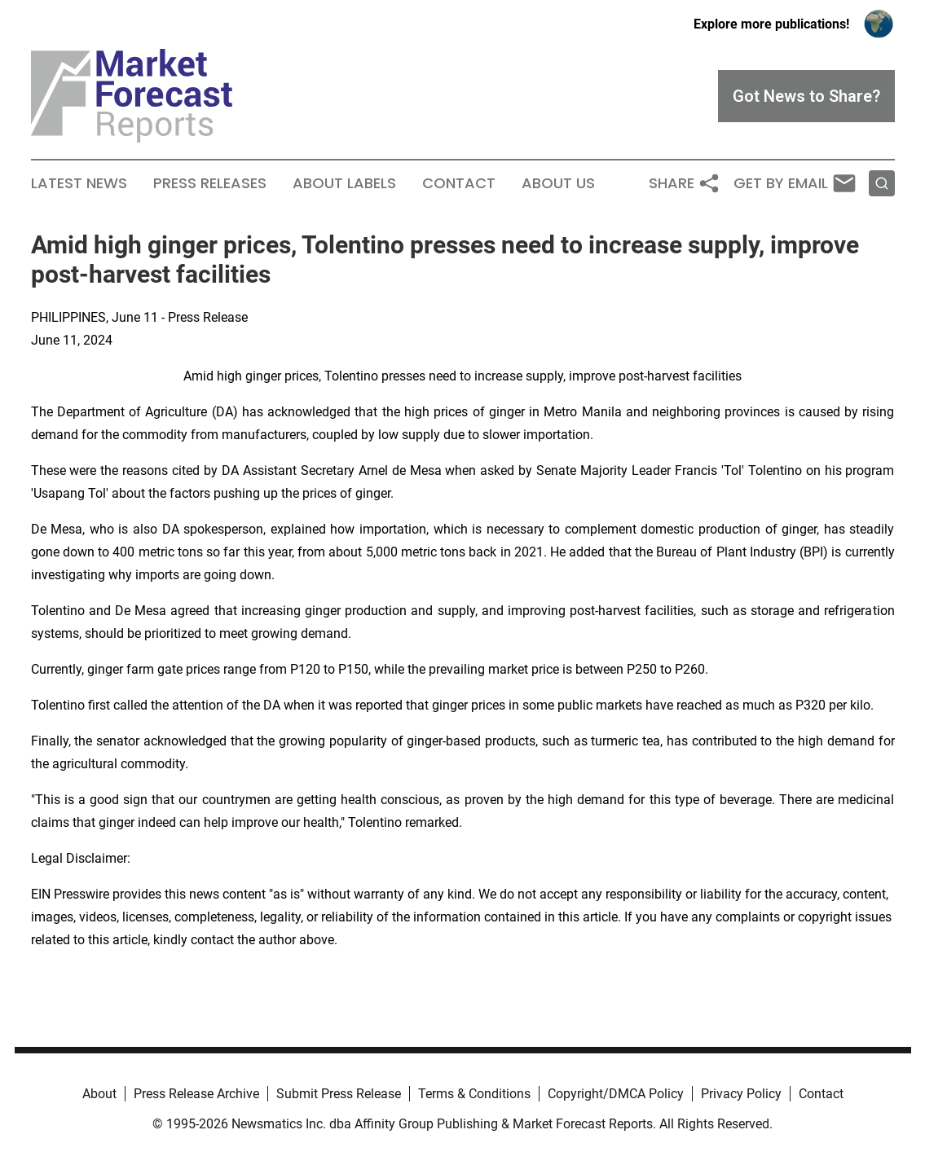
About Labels (344, 183)
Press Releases (209, 183)
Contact (459, 183)
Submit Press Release (338, 1093)
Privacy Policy (741, 1093)
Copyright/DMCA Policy (616, 1093)
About (99, 1093)
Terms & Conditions (474, 1093)
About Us (558, 183)
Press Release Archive (196, 1093)
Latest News (79, 183)
